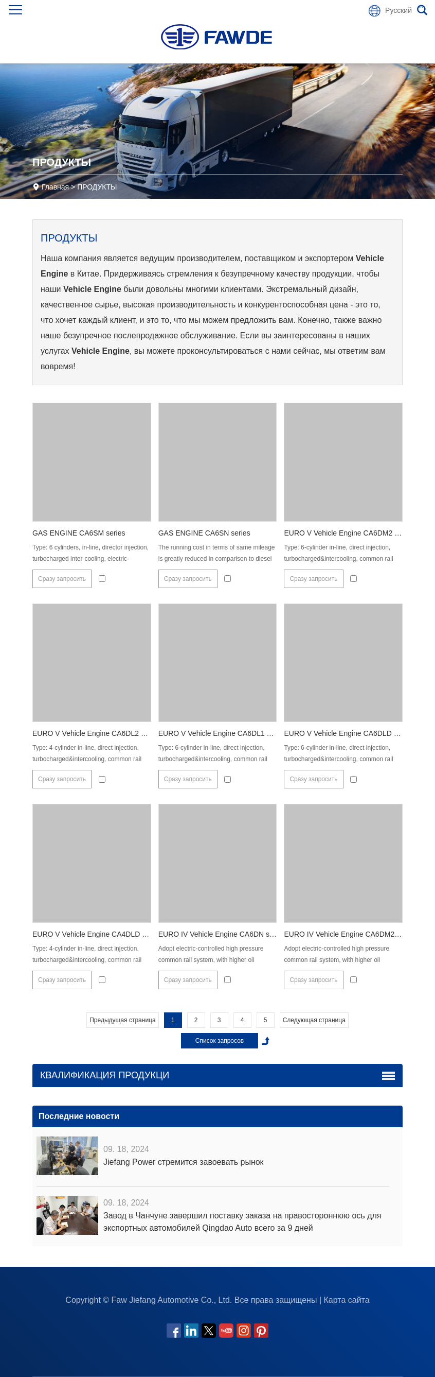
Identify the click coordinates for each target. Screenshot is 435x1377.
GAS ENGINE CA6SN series (204, 533)
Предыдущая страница (122, 1020)
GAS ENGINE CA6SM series (78, 533)
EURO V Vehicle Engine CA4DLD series (96, 934)
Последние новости (79, 1116)
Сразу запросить (62, 578)
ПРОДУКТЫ (97, 187)
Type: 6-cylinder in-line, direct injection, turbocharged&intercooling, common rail (338, 553)
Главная (55, 187)
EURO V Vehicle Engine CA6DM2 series (348, 533)
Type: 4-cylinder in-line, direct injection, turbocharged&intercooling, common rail (86, 753)
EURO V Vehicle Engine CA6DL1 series (222, 733)
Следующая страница (314, 1020)
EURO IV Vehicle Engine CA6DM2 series (349, 934)
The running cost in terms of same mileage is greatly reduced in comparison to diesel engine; (216, 559)
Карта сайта (347, 1300)
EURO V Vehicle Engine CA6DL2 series (96, 733)
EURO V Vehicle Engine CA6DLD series (348, 733)
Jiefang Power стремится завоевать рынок (183, 1162)
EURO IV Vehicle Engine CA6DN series (221, 934)
